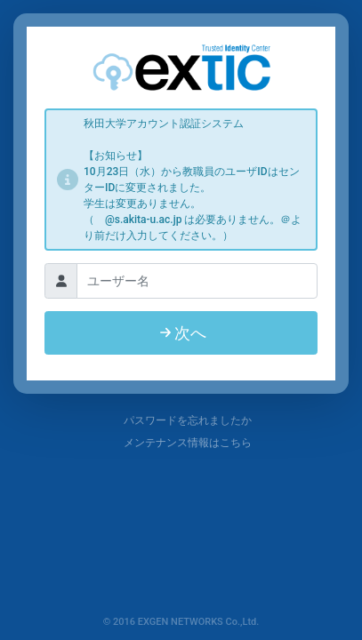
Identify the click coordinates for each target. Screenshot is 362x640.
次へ (181, 333)
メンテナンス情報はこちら (180, 442)
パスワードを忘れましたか (180, 420)
